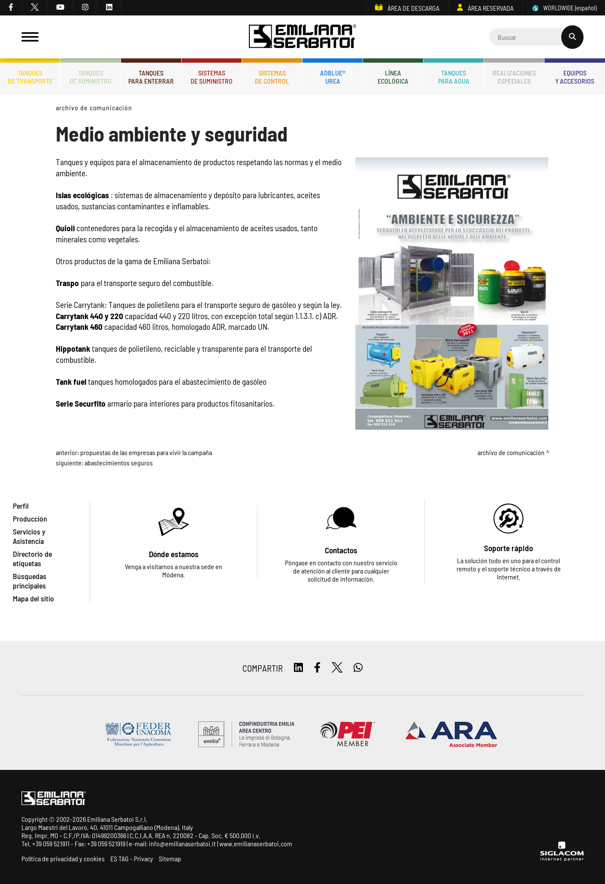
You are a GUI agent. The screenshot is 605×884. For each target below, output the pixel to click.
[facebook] (11, 7)
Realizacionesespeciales (514, 77)
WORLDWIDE (563, 8)
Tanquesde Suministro (91, 77)
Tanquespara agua (453, 77)
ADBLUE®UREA (332, 77)
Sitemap (170, 858)
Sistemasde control (272, 77)
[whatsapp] (358, 668)
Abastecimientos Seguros (119, 463)
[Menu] (30, 37)
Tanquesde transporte (30, 77)
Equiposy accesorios (574, 77)
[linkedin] (109, 7)
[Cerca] (536, 36)
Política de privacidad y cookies (63, 858)
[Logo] (302, 37)
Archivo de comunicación (94, 107)
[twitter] (35, 7)
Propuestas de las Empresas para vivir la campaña (146, 452)
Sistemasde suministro (212, 77)
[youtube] (60, 7)
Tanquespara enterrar (151, 77)
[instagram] (85, 7)
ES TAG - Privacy (131, 858)
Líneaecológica (393, 77)
